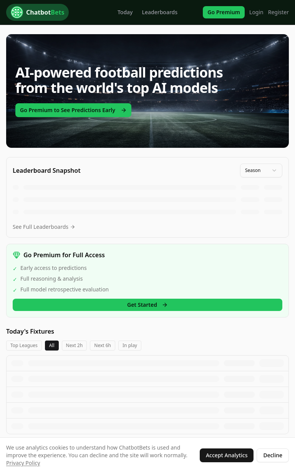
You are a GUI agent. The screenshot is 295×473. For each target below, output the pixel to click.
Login (256, 12)
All (52, 345)
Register (278, 12)
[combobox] (261, 170)
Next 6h (102, 345)
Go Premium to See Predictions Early (73, 110)
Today (125, 12)
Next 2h (74, 345)
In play (130, 345)
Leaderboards (160, 12)
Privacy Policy (23, 462)
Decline (272, 455)
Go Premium (223, 12)
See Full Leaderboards (44, 226)
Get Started (147, 304)
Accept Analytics (227, 455)
